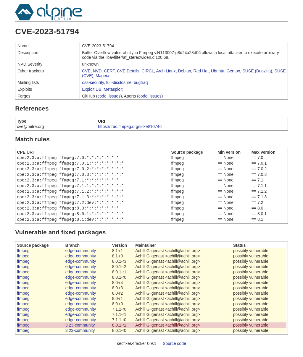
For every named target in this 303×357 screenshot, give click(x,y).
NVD (97, 71)
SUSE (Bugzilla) (257, 71)
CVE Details (128, 71)
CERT (109, 71)
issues (114, 96)
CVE (86, 71)
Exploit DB (91, 89)
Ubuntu (217, 71)
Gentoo (233, 71)
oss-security (93, 82)
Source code (174, 350)
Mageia (102, 75)
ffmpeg (23, 257)
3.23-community (80, 332)
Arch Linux (166, 71)
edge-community (80, 257)
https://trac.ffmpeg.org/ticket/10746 (130, 126)
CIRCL (147, 71)
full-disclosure (119, 82)
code (101, 96)
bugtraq (141, 82)
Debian (184, 71)
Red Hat (201, 71)
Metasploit (113, 89)
